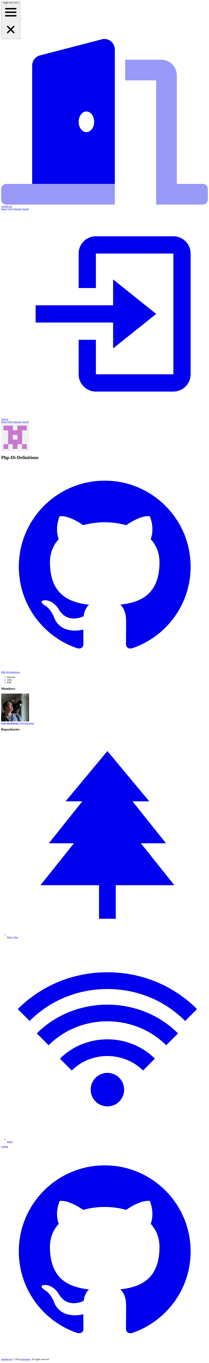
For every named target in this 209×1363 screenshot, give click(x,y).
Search (25, 209)
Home (4, 209)
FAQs (10, 209)
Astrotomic (25, 1359)
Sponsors (17, 209)
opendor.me (6, 1359)
